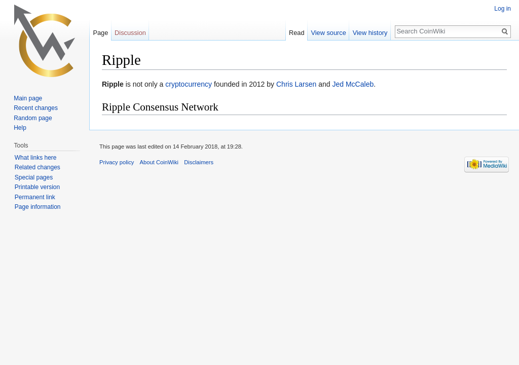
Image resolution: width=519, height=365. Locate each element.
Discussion (130, 32)
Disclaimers (198, 162)
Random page (33, 118)
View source (328, 32)
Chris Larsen (296, 84)
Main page (28, 98)
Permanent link (35, 197)
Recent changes (36, 108)
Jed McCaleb (353, 84)
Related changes (37, 167)
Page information (38, 206)
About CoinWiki (159, 162)
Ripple (113, 84)
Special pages (34, 177)
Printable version (37, 187)
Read (297, 32)
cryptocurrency (188, 84)
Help (20, 127)
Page (100, 32)
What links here (36, 157)
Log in (502, 8)
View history (370, 32)
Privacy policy (116, 162)
